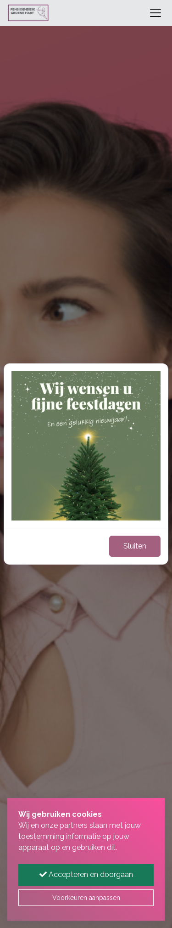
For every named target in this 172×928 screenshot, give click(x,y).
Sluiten (134, 546)
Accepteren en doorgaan (86, 874)
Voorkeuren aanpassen (86, 897)
